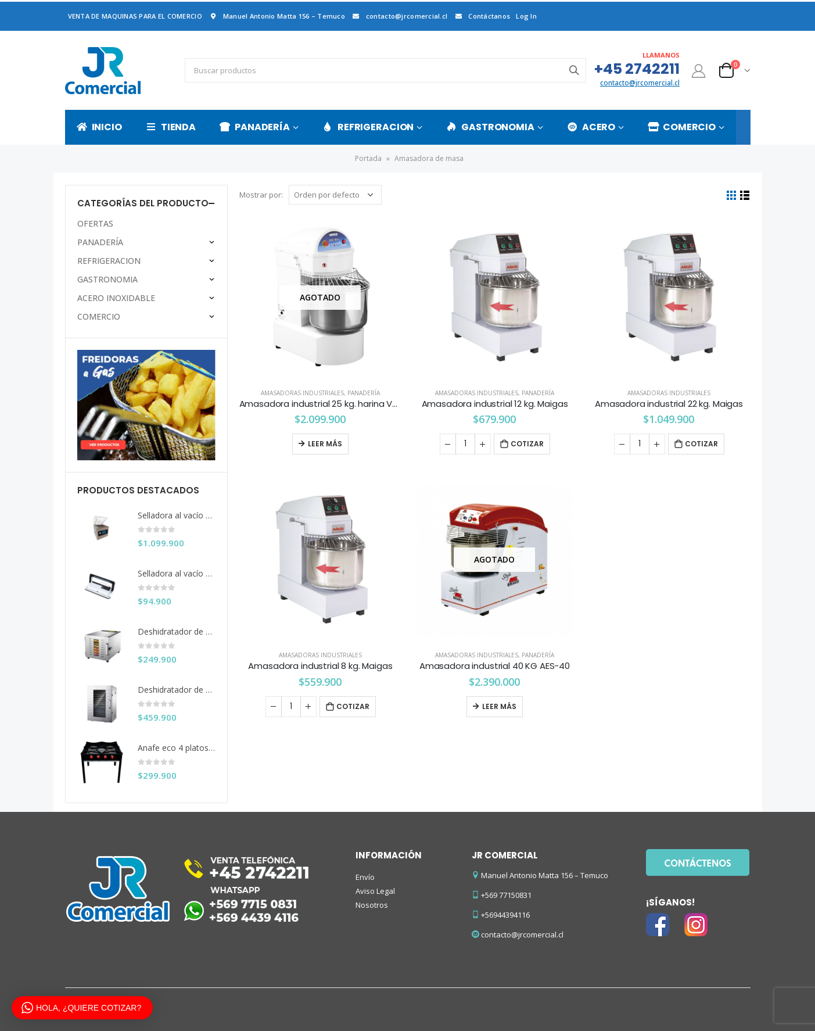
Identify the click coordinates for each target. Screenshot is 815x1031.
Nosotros (372, 905)
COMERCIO (682, 127)
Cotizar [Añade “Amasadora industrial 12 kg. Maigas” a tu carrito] (527, 444)
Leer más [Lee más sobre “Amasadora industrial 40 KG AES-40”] (499, 706)
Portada (368, 158)
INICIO (99, 127)
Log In (526, 16)
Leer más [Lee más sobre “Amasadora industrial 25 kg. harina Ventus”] (325, 444)
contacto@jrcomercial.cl (399, 16)
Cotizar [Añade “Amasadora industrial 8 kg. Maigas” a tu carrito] (352, 706)
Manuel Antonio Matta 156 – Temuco (276, 16)
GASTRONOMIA (490, 127)
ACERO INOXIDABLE (116, 297)
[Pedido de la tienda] (335, 195)
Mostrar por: (261, 194)
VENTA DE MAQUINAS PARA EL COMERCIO (135, 16)
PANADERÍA (255, 127)
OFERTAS (95, 223)
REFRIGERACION (368, 127)
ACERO (591, 127)
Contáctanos (481, 16)
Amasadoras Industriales (302, 393)
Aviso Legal (375, 891)
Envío (365, 877)
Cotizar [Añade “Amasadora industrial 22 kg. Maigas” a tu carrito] (701, 444)
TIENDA (171, 127)
